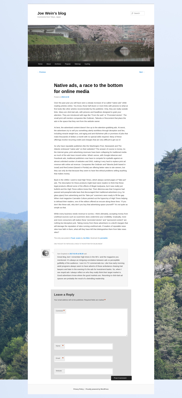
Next (142, 72)
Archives (58, 64)
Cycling (87, 64)
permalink (104, 238)
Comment (60, 311)
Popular (68, 64)
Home (40, 64)
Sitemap (78, 64)
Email (59, 358)
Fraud (73, 238)
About (48, 64)
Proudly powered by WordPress (97, 389)
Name (59, 346)
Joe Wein (86, 238)
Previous (41, 72)
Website (59, 371)
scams (78, 238)
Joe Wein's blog (51, 13)
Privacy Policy (78, 389)
